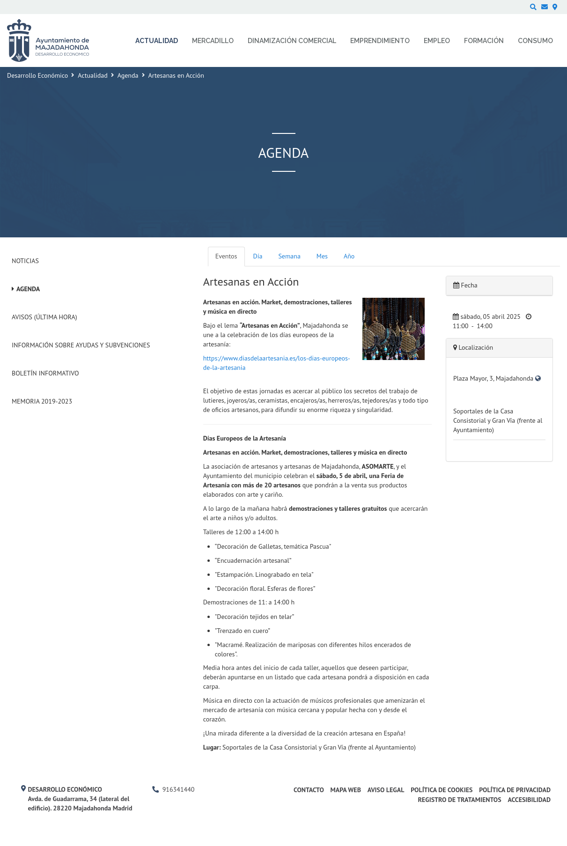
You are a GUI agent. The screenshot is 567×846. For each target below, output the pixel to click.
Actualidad (92, 75)
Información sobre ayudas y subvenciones (81, 345)
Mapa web (346, 790)
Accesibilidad (529, 799)
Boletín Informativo (45, 373)
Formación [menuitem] (484, 40)
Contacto (309, 790)
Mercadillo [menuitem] (213, 40)
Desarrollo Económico (37, 75)
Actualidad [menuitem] (156, 40)
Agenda (128, 75)
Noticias (25, 261)
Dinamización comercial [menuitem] (292, 40)
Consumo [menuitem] (535, 40)
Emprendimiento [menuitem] (380, 40)
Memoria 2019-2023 (42, 401)
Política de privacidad (515, 790)
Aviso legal (386, 790)
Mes (322, 256)
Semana (289, 256)
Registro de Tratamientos (459, 799)
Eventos (226, 256)
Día (258, 256)
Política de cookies (441, 790)
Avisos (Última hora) (44, 317)
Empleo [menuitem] (437, 40)
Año (349, 256)
